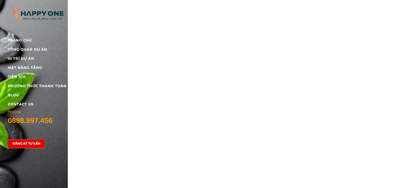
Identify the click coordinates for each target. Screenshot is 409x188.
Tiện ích (17, 77)
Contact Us (20, 104)
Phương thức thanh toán (37, 86)
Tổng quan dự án (27, 49)
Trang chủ (20, 40)
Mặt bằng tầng (25, 68)
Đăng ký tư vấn (26, 143)
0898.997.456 (30, 120)
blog (13, 95)
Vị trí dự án (21, 58)
